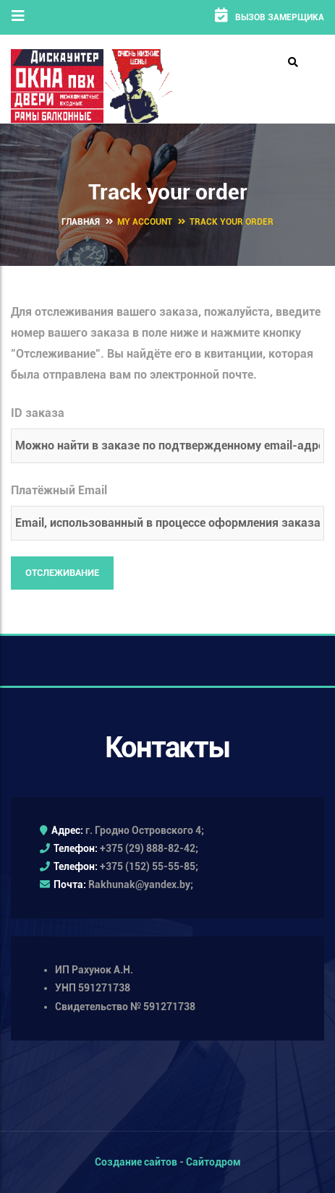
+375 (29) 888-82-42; (149, 848)
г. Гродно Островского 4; (144, 830)
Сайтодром (213, 1162)
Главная (81, 222)
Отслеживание (62, 572)
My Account (144, 222)
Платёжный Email (59, 490)
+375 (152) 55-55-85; (149, 866)
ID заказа (37, 413)
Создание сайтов (136, 1162)
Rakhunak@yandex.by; (140, 884)
